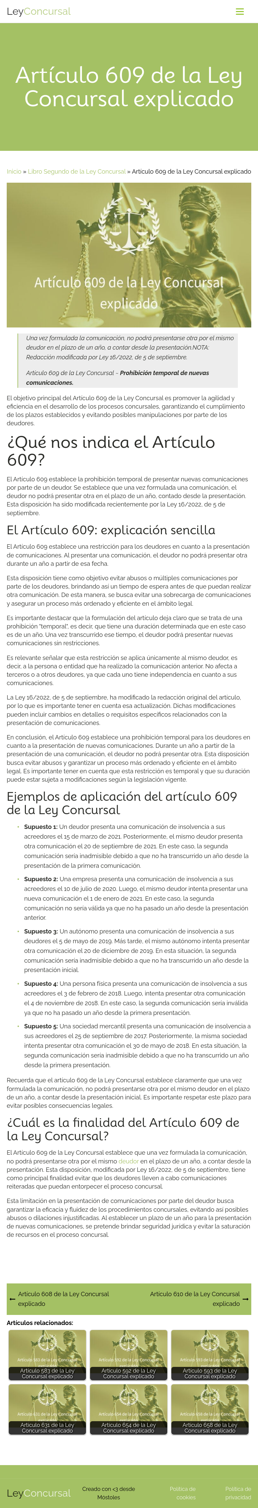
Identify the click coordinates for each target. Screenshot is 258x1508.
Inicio (14, 171)
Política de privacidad (238, 1493)
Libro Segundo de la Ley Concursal (77, 171)
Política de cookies (183, 1493)
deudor (129, 1161)
